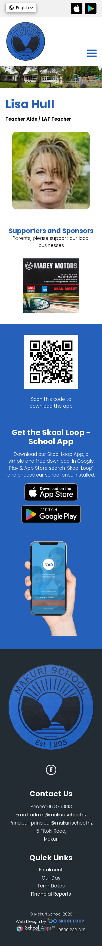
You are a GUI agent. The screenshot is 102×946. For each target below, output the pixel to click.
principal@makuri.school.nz (62, 823)
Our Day (51, 878)
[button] (21, 7)
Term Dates (51, 886)
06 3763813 (59, 806)
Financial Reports (51, 894)
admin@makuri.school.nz (58, 814)
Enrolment (51, 869)
